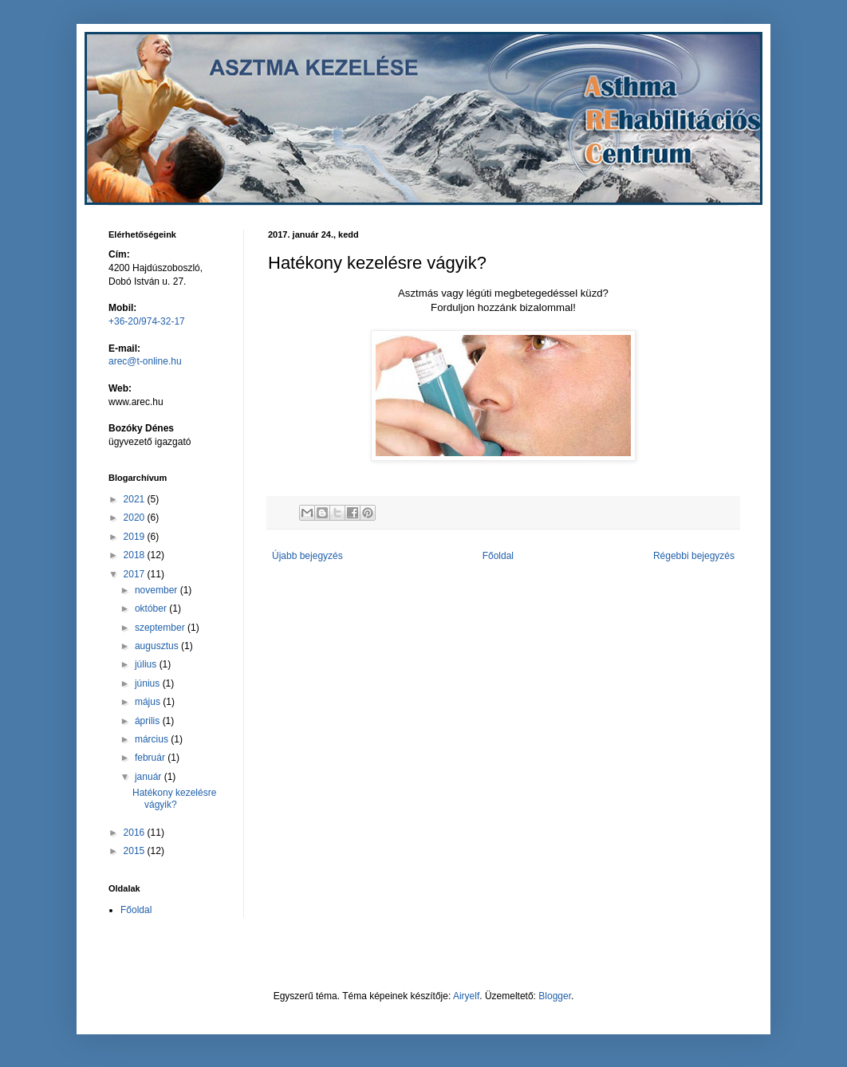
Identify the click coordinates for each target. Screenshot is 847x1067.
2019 (136, 536)
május (149, 701)
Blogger (554, 996)
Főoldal (498, 555)
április (149, 720)
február (151, 757)
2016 (136, 832)
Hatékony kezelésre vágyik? (174, 798)
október (152, 608)
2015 (136, 850)
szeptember (161, 627)
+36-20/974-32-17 (146, 321)
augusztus (158, 646)
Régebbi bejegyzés (694, 555)
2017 (136, 574)
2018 (136, 555)
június (149, 683)
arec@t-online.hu (145, 361)
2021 (136, 499)
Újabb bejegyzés (307, 555)
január (149, 776)
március (153, 739)
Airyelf (466, 996)
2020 (136, 517)
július (147, 664)
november (157, 590)
